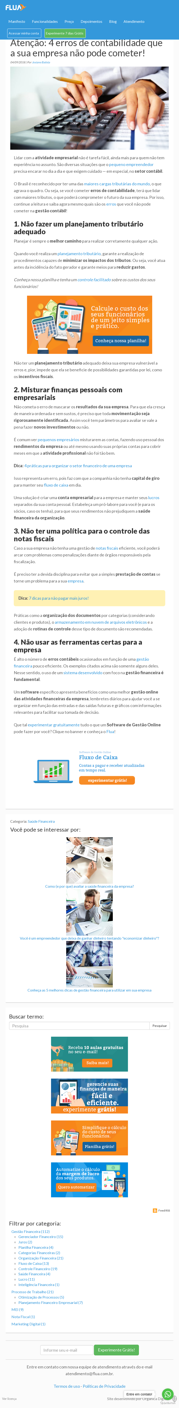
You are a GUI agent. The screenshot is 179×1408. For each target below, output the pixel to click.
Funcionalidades (45, 21)
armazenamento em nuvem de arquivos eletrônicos (101, 622)
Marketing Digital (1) (28, 1324)
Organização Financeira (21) (40, 1258)
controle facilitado (94, 279)
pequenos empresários (58, 439)
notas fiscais (107, 548)
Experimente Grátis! (116, 1349)
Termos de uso (67, 1386)
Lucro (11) (26, 1279)
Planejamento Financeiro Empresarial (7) (50, 1302)
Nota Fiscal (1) (23, 1316)
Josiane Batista (41, 62)
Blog (113, 21)
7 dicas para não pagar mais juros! (59, 598)
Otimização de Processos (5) (41, 1297)
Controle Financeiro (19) (37, 1268)
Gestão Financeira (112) (30, 1231)
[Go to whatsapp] (168, 1394)
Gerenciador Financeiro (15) (40, 1236)
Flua (110, 731)
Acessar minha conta (24, 33)
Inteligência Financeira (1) (38, 1284)
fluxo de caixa (56, 484)
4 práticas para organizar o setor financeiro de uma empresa (78, 465)
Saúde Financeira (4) (34, 1274)
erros (111, 203)
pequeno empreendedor (131, 164)
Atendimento (134, 21)
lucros (153, 497)
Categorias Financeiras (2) (39, 1252)
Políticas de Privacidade (104, 1386)
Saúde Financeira (41, 821)
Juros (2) (25, 1242)
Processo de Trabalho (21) (32, 1292)
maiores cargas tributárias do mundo (117, 183)
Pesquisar (159, 1026)
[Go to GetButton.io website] (167, 1403)
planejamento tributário (79, 253)
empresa (75, 580)
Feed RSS (164, 1210)
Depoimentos (91, 21)
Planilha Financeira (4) (35, 1247)
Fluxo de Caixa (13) (33, 1263)
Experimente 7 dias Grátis (64, 33)
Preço (69, 21)
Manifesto (16, 21)
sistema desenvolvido (82, 672)
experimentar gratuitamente (54, 724)
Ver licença (9, 1399)
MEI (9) (17, 1309)
